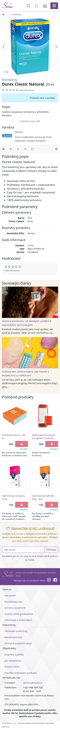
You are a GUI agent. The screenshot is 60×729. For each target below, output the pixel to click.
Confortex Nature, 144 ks (13, 436)
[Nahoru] (56, 149)
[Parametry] (10, 149)
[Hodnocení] (18, 149)
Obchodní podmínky (15, 631)
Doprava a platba (14, 654)
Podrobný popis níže (30, 121)
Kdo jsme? (10, 595)
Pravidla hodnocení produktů (20, 672)
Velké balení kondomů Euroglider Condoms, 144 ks (43, 436)
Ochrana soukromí (14, 607)
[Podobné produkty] (32, 149)
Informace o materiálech (18, 619)
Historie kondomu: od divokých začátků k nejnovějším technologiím (26, 323)
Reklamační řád (13, 637)
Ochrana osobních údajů (18, 643)
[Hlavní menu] (54, 5)
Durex (19, 132)
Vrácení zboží (11, 666)
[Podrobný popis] (3, 149)
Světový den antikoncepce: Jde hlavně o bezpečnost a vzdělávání (25, 373)
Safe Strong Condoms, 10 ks (13, 497)
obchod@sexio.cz (32, 682)
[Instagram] (49, 580)
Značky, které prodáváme (18, 613)
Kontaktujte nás (13, 601)
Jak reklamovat (12, 660)
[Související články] (25, 149)
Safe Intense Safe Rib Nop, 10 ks (43, 497)
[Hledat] (29, 7)
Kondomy (14, 14)
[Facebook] (55, 580)
